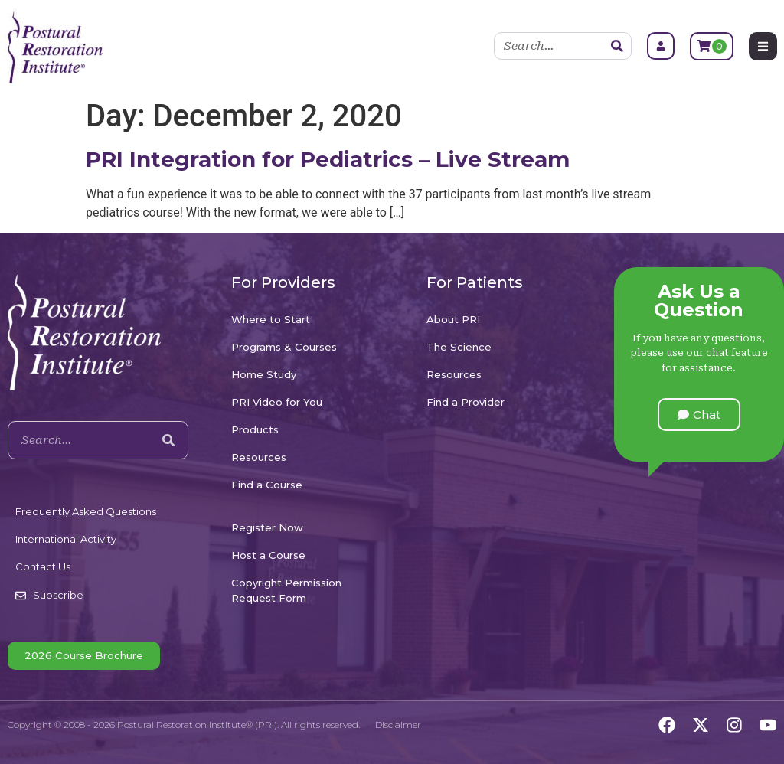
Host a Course (268, 555)
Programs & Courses (284, 347)
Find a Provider (465, 402)
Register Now (267, 527)
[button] (699, 414)
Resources (258, 457)
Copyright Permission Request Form (286, 590)
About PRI (453, 319)
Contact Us (42, 566)
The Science (459, 347)
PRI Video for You (276, 402)
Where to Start (270, 319)
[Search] (617, 46)
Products (255, 429)
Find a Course (266, 484)
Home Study (263, 374)
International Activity (65, 539)
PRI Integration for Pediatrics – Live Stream (328, 159)
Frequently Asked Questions (85, 511)
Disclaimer (398, 724)
